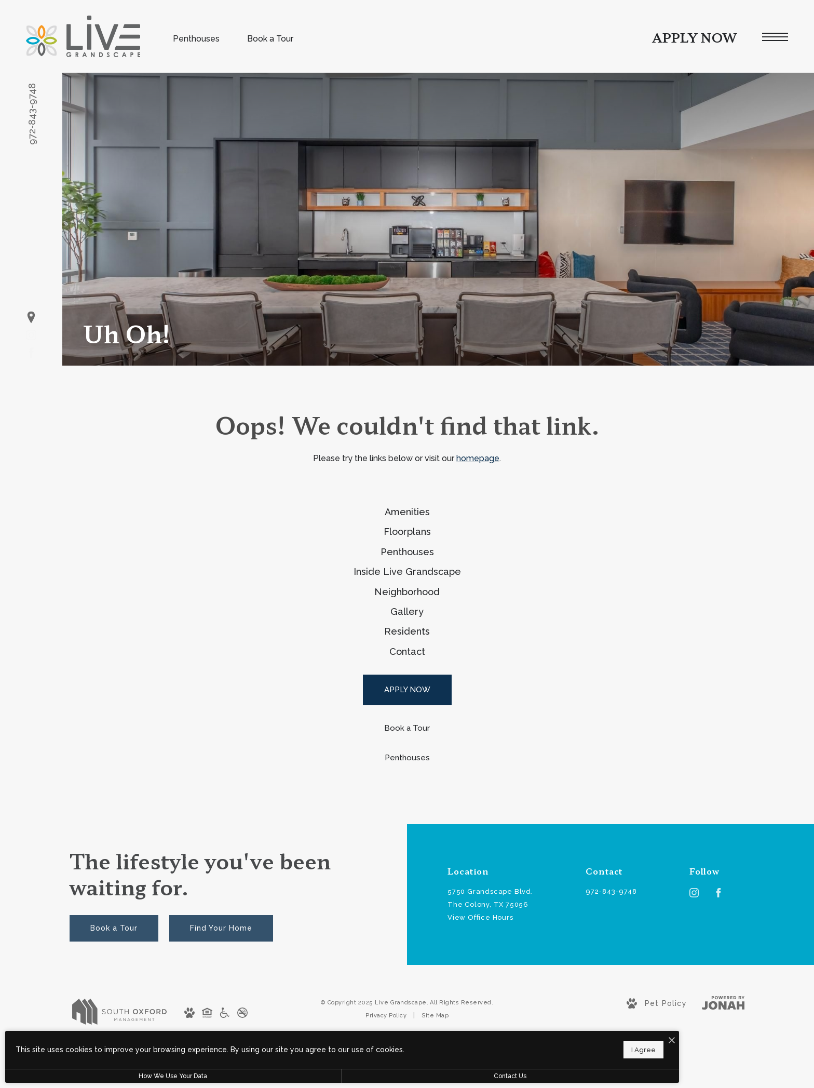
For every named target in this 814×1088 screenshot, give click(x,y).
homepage (477, 458)
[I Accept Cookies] (361, 1035)
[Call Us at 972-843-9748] (622, 994)
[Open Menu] (775, 37)
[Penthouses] (407, 860)
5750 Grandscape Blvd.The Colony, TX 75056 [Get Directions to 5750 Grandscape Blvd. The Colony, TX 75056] (490, 1000)
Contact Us (277, 1076)
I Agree (333, 1047)
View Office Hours (480, 1020)
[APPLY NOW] (407, 792)
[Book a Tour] (407, 830)
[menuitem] (407, 518)
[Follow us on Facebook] (31, 352)
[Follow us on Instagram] (31, 335)
